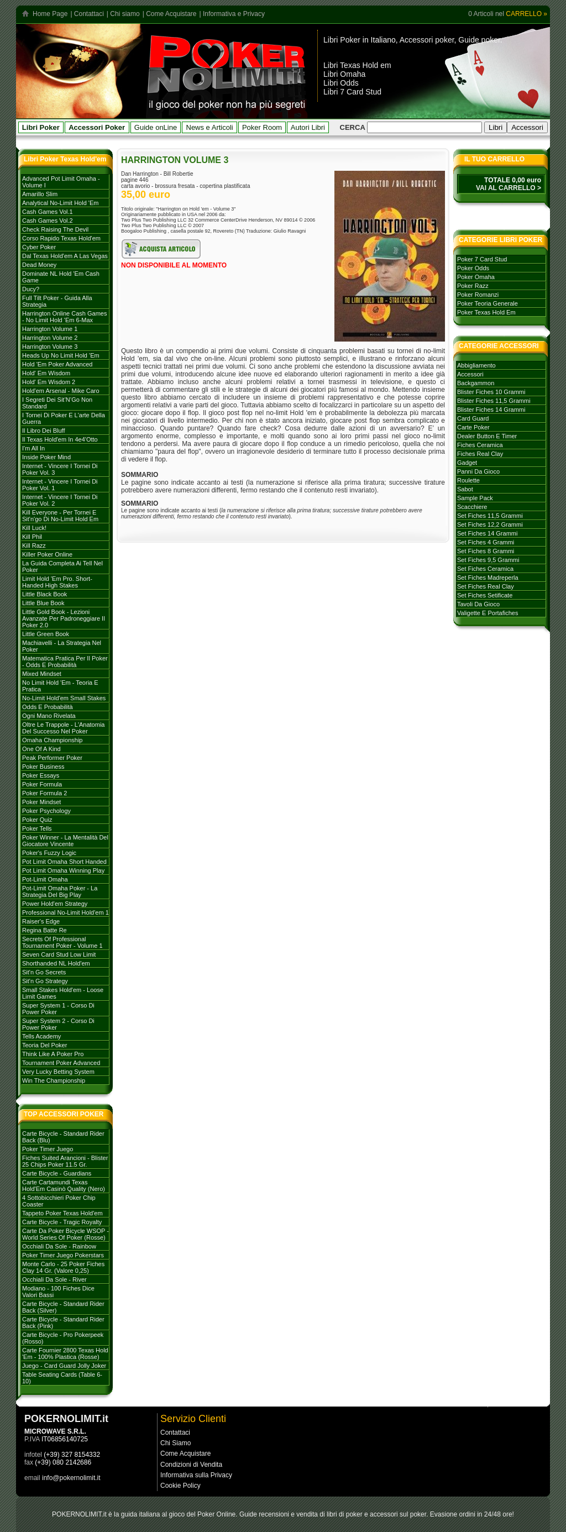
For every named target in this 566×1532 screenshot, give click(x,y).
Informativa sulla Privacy (196, 1475)
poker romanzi (478, 294)
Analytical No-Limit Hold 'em (60, 203)
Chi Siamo (175, 1443)
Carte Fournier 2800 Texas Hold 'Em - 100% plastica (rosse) (65, 1353)
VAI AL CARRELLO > (508, 188)
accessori (470, 374)
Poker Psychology (46, 810)
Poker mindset (41, 802)
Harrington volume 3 (49, 346)
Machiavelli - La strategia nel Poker (61, 646)
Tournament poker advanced (61, 1062)
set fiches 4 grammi (485, 542)
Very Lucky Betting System (58, 1071)
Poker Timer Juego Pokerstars (63, 1255)
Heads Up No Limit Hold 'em (60, 355)
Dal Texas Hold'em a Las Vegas (65, 256)
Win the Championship (53, 1080)
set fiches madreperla (487, 577)
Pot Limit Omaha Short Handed (64, 861)
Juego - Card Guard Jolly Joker (64, 1365)
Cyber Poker (39, 247)
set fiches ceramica (485, 568)
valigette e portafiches (487, 613)
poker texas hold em (486, 312)
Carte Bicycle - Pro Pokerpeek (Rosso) (62, 1338)
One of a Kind (41, 749)
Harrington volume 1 (49, 329)
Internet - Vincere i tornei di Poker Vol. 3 (60, 469)
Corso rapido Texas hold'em (61, 238)
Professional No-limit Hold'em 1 (65, 912)
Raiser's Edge (41, 921)
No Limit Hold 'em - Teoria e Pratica (60, 685)
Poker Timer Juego (47, 1149)
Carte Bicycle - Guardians (56, 1173)
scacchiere (472, 506)
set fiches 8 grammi (485, 551)
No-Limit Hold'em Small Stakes (64, 698)
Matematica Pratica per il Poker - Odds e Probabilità (65, 661)
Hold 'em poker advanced (57, 364)
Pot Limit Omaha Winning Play (63, 870)
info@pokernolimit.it (71, 1478)
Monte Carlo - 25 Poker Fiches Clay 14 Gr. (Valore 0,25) (63, 1267)
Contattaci (89, 14)
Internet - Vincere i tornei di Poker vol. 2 (60, 500)
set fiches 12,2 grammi (490, 524)
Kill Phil (32, 536)
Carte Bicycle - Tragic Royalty (62, 1222)
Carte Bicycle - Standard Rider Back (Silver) (63, 1307)
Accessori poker (427, 39)
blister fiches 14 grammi (491, 409)
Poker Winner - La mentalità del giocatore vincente (65, 840)
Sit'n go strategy (45, 981)
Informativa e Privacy (234, 14)
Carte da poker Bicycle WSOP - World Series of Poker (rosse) (65, 1234)
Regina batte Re (44, 930)
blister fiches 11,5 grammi (494, 400)
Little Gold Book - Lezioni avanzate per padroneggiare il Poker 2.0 (63, 618)
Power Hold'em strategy (54, 903)
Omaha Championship (52, 740)
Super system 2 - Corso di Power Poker (58, 1024)
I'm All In (33, 448)
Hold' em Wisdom (46, 373)
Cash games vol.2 (47, 220)
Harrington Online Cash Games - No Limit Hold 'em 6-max (64, 316)
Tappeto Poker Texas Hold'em (62, 1213)
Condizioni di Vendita (191, 1464)
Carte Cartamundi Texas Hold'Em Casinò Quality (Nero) (63, 1185)
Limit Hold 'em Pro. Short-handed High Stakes (57, 582)
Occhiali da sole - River (54, 1279)
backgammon (475, 383)
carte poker (473, 427)
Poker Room (262, 127)
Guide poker (479, 39)
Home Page (50, 14)
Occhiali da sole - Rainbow (59, 1246)
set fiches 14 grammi (487, 533)
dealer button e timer (487, 436)
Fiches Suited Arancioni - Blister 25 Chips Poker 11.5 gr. (65, 1161)
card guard (473, 418)
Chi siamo (124, 14)
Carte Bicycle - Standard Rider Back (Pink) (63, 1322)
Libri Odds (341, 82)
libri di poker (345, 1514)
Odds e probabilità (47, 707)
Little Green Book (45, 634)
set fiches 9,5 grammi (488, 560)
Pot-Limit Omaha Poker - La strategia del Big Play (59, 891)
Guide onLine (155, 127)
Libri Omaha (344, 74)
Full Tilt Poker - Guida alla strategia (57, 301)
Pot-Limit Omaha (45, 879)
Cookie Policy (180, 1485)
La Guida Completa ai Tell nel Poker (62, 566)
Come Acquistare (171, 14)
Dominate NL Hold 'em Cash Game (60, 277)
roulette (468, 480)
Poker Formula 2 (44, 793)
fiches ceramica (480, 445)
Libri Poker (341, 39)
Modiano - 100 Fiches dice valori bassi (58, 1291)
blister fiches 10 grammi (491, 392)
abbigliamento (476, 365)
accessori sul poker (398, 1514)
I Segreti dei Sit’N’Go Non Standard (57, 403)
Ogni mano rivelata (49, 715)
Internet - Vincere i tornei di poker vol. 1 (60, 484)
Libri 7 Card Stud (352, 91)
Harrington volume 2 (49, 337)
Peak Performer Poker (52, 757)
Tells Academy (41, 1036)
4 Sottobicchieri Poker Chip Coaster (59, 1201)
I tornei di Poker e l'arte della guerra (63, 418)
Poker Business (43, 766)
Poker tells (37, 828)
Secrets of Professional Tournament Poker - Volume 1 (62, 942)
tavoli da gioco (478, 604)
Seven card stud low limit (59, 954)
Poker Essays (40, 775)
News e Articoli (209, 127)
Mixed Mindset (41, 673)
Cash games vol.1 (47, 211)
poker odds (473, 268)
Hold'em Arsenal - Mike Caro (60, 390)
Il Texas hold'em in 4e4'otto (60, 439)
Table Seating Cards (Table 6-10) (62, 1377)
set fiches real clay (485, 586)
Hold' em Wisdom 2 (48, 382)
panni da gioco (478, 471)
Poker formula (42, 784)
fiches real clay (480, 453)
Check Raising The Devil (55, 229)
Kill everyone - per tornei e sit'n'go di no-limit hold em (60, 515)
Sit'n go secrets (44, 972)
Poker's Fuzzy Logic (49, 852)
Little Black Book (44, 594)
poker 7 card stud (482, 259)
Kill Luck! (34, 527)
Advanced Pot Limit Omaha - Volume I (61, 181)
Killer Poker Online (47, 554)
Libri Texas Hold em (357, 65)
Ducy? (30, 289)
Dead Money (39, 264)
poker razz (473, 285)
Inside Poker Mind (46, 457)
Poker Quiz (37, 819)
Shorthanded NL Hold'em (56, 963)
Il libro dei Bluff (43, 430)
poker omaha (476, 277)
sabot (465, 489)
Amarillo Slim (39, 194)
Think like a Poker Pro (52, 1054)
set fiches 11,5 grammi (490, 515)
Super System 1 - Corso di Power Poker (58, 1008)
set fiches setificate (484, 595)
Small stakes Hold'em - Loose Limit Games (62, 993)
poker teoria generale (487, 303)
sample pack (475, 498)
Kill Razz (34, 545)
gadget (467, 462)
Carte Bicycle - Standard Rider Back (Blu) (63, 1136)
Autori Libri (308, 127)
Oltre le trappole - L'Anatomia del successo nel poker (63, 727)
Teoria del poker (44, 1045)
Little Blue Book (43, 603)
